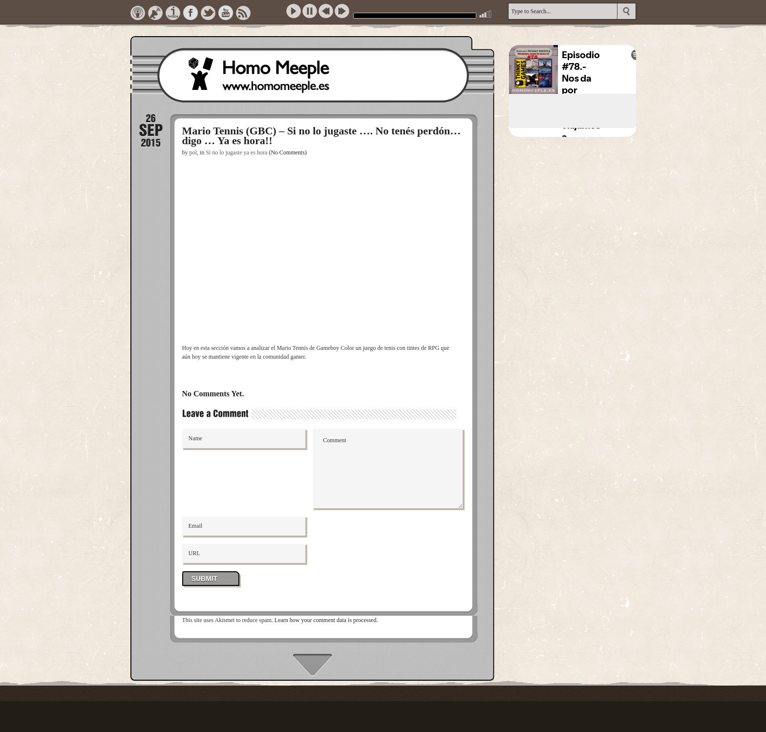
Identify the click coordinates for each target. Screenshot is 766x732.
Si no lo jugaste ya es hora (236, 152)
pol (193, 152)
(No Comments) (288, 152)
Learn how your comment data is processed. (326, 620)
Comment (388, 468)
